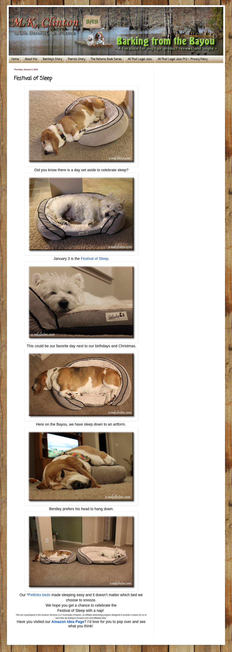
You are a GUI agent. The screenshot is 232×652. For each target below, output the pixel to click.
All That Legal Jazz (140, 59)
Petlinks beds (39, 595)
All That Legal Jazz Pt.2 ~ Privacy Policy (182, 59)
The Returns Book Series (106, 59)
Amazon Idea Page (67, 622)
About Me (31, 59)
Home (15, 59)
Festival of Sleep (94, 259)
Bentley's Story (52, 59)
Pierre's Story (76, 59)
